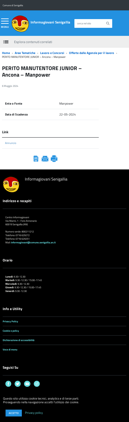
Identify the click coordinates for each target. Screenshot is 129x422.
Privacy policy (34, 412)
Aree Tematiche (25, 53)
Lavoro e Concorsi (52, 53)
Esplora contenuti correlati (33, 41)
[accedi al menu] (5, 22)
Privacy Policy (10, 321)
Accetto (14, 413)
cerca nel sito (84, 23)
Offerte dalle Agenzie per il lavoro (91, 53)
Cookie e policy (11, 331)
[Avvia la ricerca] (108, 23)
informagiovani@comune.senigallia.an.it (33, 242)
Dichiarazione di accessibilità (18, 340)
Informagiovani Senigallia (50, 22)
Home (6, 53)
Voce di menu (10, 349)
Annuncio (10, 143)
